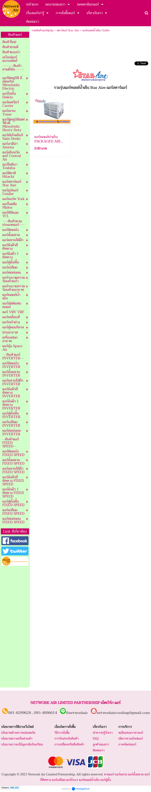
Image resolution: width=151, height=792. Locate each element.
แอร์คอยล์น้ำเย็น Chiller (96, 30)
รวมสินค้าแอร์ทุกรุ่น (42, 30)
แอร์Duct (72, 780)
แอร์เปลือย (58, 780)
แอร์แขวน (121, 774)
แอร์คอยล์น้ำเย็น (89, 780)
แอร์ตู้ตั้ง (105, 780)
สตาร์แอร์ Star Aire (68, 30)
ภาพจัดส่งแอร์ (127, 744)
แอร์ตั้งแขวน (136, 774)
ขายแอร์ (109, 774)
